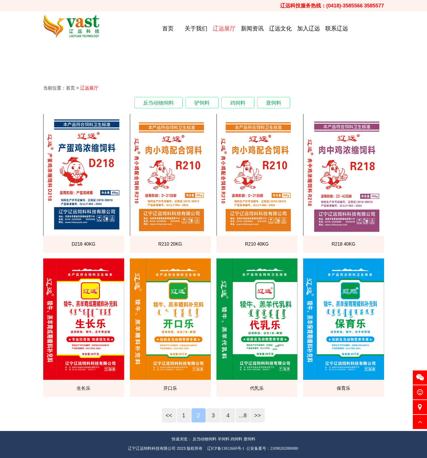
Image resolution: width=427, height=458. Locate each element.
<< (169, 415)
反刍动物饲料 (158, 103)
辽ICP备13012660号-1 (225, 448)
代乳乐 (257, 388)
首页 (70, 88)
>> (257, 415)
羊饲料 (224, 439)
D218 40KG (83, 244)
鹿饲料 (273, 103)
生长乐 (83, 388)
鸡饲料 (237, 103)
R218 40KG (343, 244)
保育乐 (343, 388)
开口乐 (170, 388)
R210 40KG (257, 244)
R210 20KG (170, 244)
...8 (243, 415)
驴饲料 (202, 103)
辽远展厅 (89, 88)
